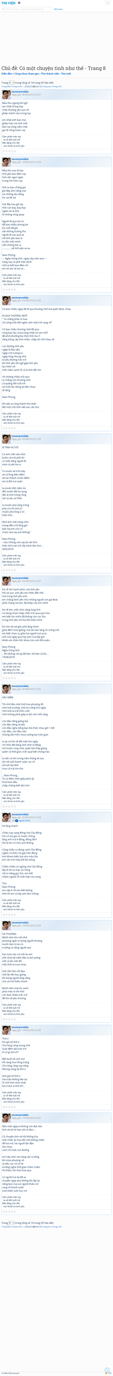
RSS (108, 1373)
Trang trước (17, 86)
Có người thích (21, 820)
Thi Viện (8, 3)
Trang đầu (5, 86)
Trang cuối (56, 86)
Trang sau (46, 86)
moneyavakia (20, 91)
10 (40, 86)
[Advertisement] (56, 38)
